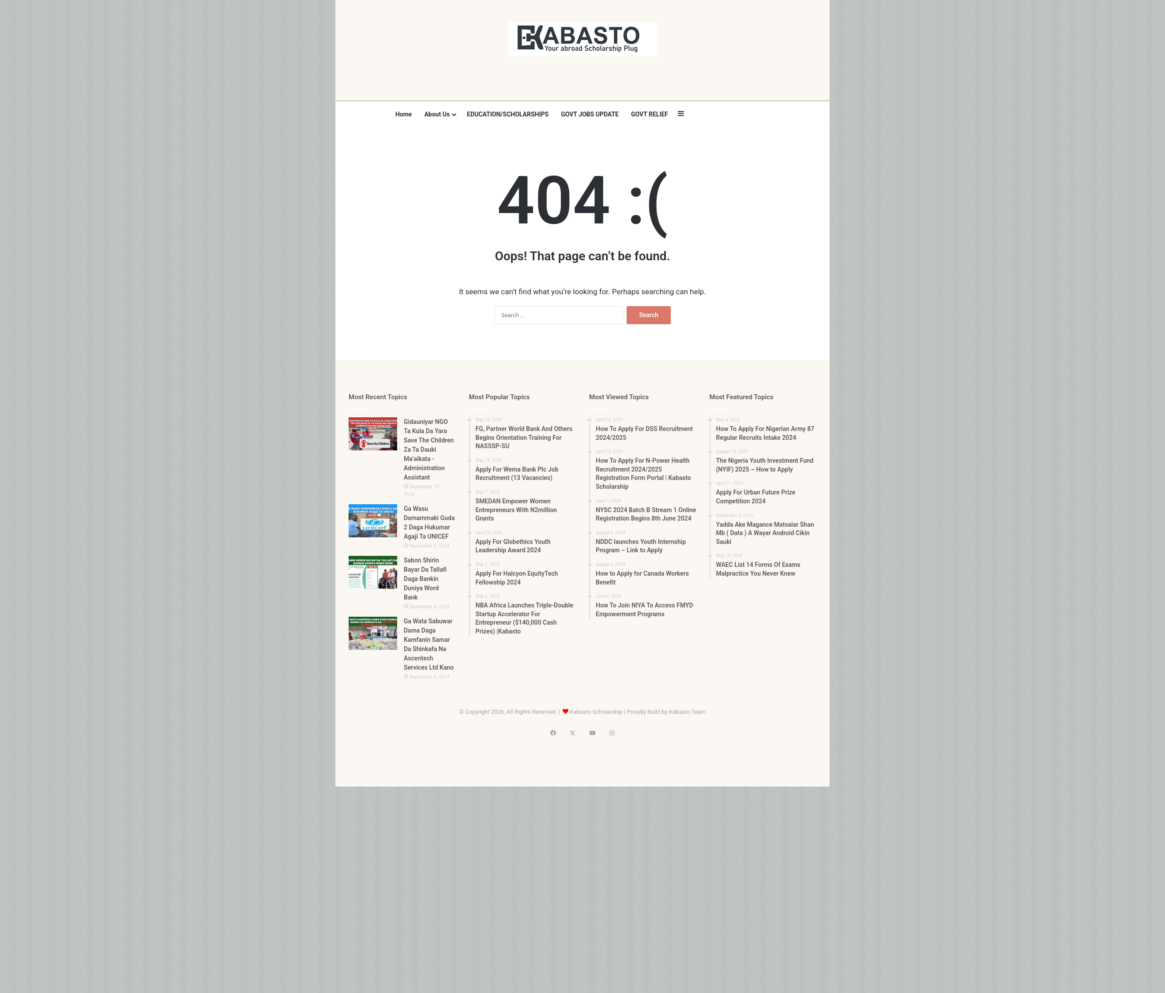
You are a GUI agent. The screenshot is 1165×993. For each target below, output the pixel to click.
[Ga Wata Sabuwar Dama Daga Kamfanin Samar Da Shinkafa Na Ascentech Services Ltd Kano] (373, 633)
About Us (437, 114)
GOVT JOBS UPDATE (590, 114)
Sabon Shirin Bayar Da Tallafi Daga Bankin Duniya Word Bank (425, 579)
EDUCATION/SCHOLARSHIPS (508, 114)
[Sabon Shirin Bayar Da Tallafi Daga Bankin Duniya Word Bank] (373, 572)
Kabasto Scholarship (596, 711)
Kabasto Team (687, 711)
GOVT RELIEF (649, 114)
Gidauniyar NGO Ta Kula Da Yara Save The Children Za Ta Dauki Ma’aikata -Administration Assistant (429, 449)
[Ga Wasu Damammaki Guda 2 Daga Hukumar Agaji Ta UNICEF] (373, 520)
